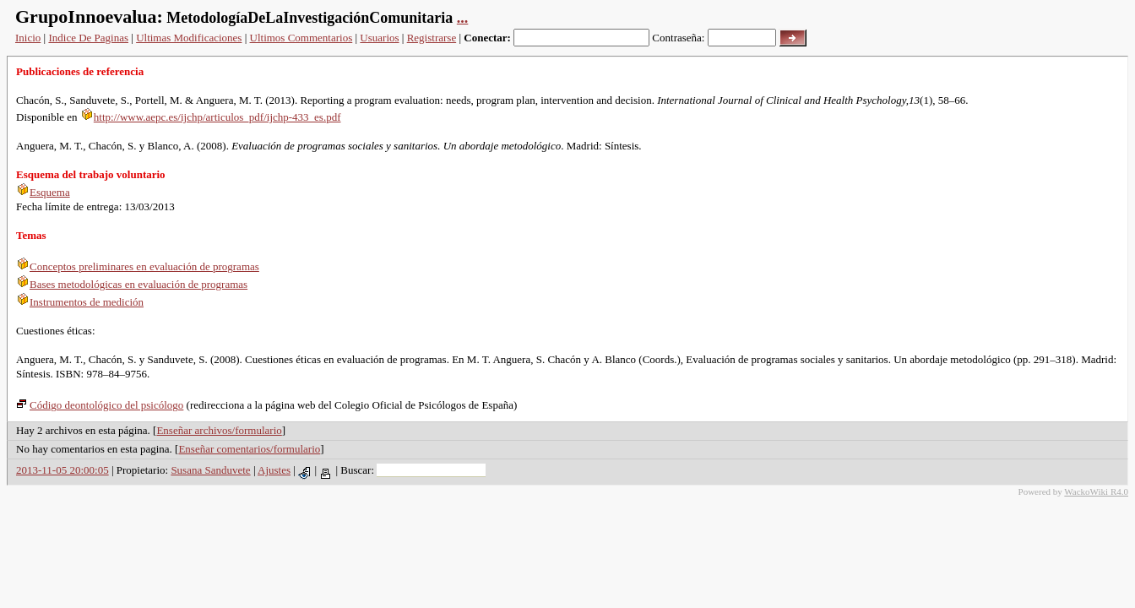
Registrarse (431, 37)
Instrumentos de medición (80, 302)
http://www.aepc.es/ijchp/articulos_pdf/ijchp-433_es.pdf (210, 117)
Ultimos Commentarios (301, 37)
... (463, 17)
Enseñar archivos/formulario (218, 430)
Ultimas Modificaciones (189, 37)
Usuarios (379, 37)
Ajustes (274, 470)
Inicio (28, 37)
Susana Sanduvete (210, 470)
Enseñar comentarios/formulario (249, 448)
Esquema (43, 192)
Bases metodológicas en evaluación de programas (131, 284)
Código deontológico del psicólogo (99, 405)
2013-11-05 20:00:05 (62, 470)
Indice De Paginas (88, 37)
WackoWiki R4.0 (1096, 491)
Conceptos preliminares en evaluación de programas (137, 266)
